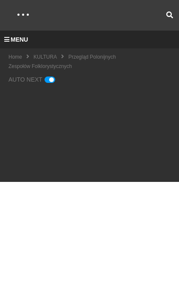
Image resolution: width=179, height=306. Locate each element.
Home (15, 57)
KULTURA (45, 57)
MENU (16, 39)
